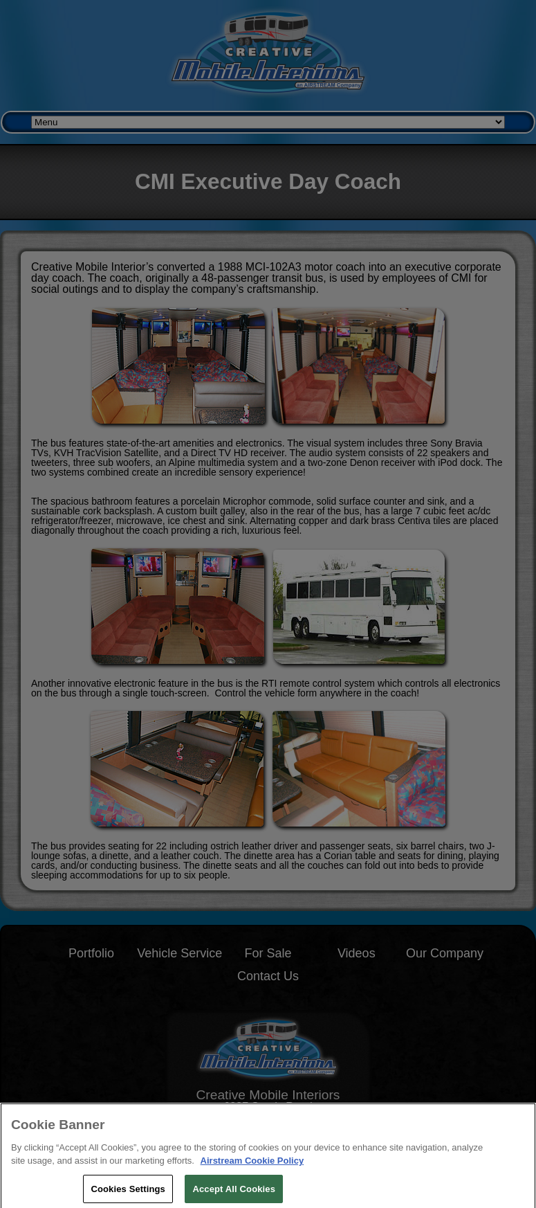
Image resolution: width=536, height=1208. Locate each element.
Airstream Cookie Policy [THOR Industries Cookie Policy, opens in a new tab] (252, 1165)
